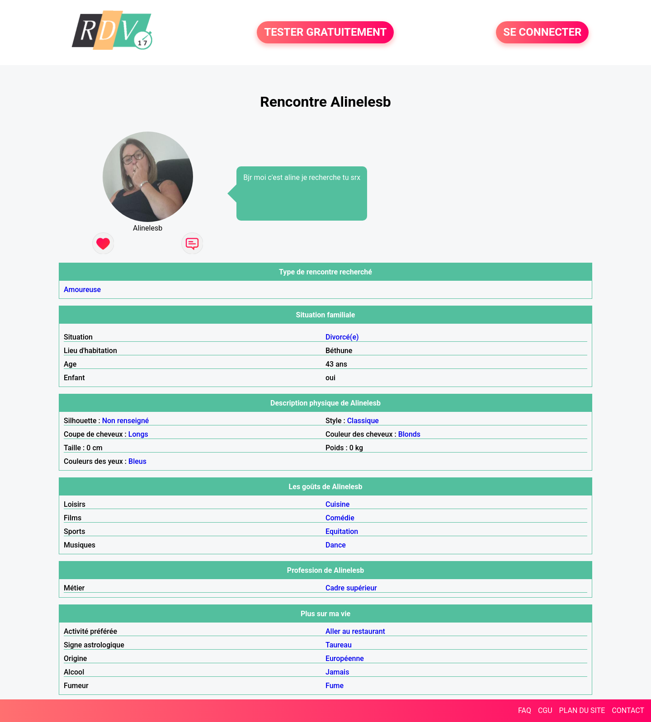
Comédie (340, 518)
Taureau (339, 645)
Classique (363, 420)
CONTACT (628, 710)
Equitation (342, 531)
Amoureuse (82, 289)
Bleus (137, 461)
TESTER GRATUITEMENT (325, 32)
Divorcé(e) (342, 337)
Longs (138, 434)
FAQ (524, 710)
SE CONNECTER (542, 32)
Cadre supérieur (351, 588)
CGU (545, 710)
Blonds (409, 434)
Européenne (345, 658)
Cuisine (337, 504)
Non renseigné (125, 420)
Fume (335, 685)
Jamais (337, 672)
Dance (336, 545)
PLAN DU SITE (582, 710)
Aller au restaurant (355, 631)
